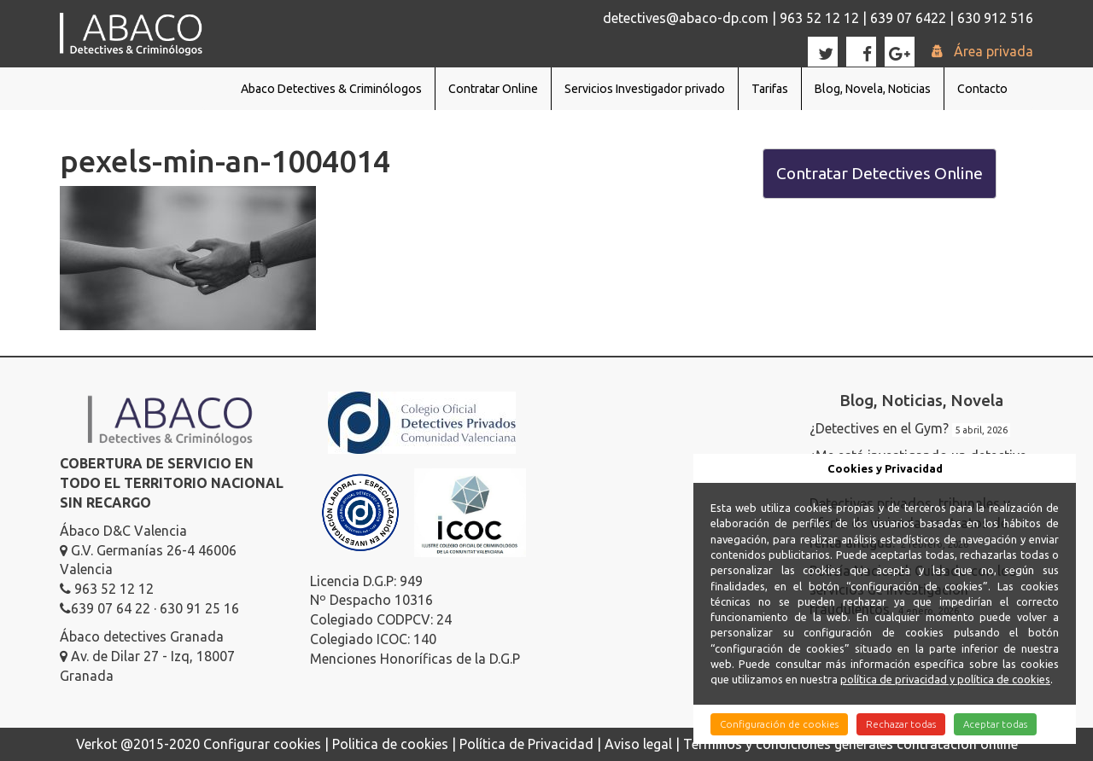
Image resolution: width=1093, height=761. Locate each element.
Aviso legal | (644, 744)
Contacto (982, 89)
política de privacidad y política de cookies (945, 679)
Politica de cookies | (395, 744)
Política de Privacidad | (532, 744)
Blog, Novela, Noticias (873, 89)
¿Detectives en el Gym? (879, 428)
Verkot (96, 744)
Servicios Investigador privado (644, 89)
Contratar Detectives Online (879, 173)
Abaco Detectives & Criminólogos (331, 89)
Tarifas (769, 89)
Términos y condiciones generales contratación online (850, 744)
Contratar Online (493, 89)
